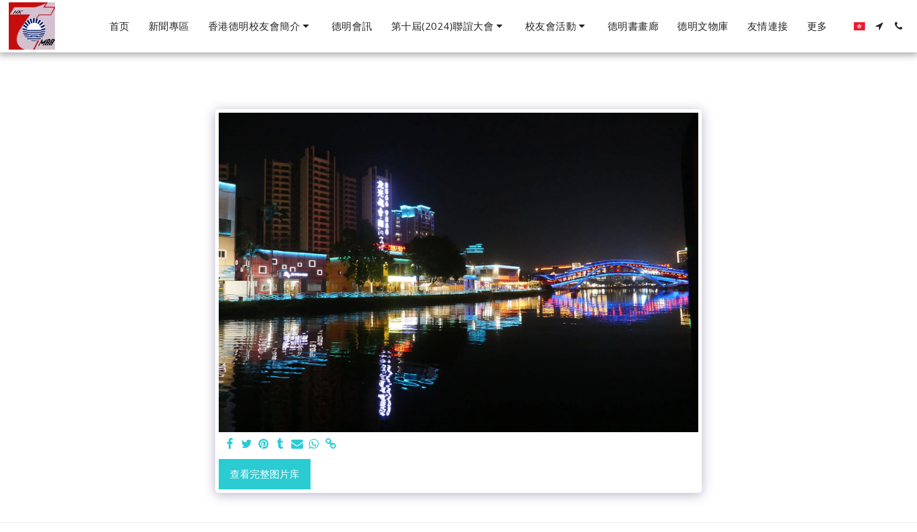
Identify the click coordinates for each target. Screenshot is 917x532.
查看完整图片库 (264, 474)
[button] (260, 26)
